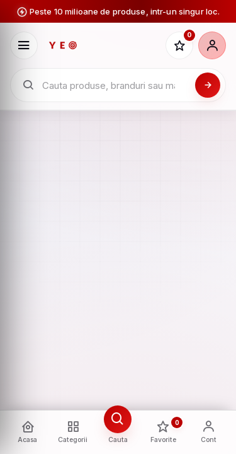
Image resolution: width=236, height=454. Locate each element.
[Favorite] (179, 45)
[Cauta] (207, 85)
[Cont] (212, 45)
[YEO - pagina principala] (101, 45)
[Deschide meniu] (24, 45)
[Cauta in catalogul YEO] (115, 85)
